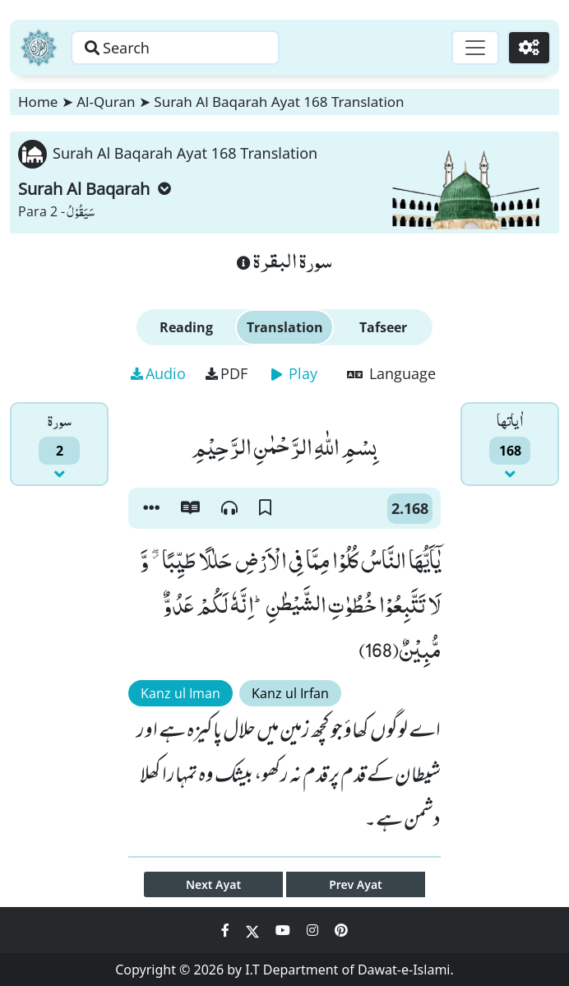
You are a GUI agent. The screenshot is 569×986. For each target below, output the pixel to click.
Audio (158, 373)
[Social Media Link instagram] (314, 930)
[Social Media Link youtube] (284, 930)
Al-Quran (105, 101)
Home (38, 101)
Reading (186, 327)
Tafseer (383, 327)
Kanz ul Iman (180, 693)
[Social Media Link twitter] (254, 930)
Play (294, 373)
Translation (285, 327)
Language (391, 373)
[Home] (38, 48)
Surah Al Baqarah (94, 189)
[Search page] (175, 47)
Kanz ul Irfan (290, 693)
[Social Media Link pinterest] (341, 930)
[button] (151, 508)
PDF (226, 373)
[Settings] (529, 47)
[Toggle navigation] (475, 47)
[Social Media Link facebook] (227, 930)
